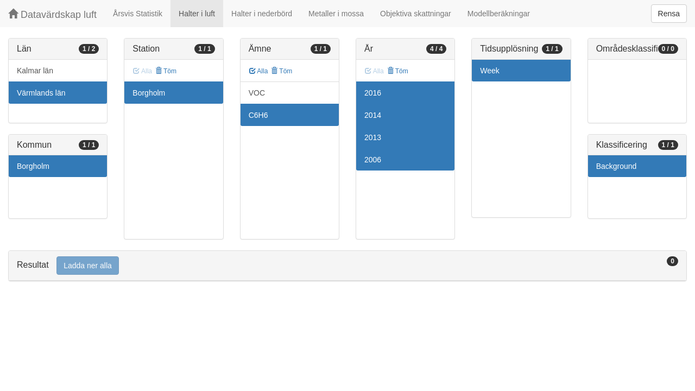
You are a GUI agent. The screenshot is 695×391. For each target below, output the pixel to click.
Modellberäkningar (498, 13)
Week (490, 70)
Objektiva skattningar (415, 13)
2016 (372, 93)
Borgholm (33, 166)
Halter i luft (197, 13)
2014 (372, 115)
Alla (258, 71)
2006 (372, 159)
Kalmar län (35, 70)
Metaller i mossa (336, 13)
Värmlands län (41, 93)
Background (616, 166)
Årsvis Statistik (137, 13)
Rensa (669, 13)
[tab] (347, 266)
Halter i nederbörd (261, 13)
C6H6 (258, 115)
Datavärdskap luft (52, 14)
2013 (372, 137)
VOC (257, 93)
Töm (165, 71)
